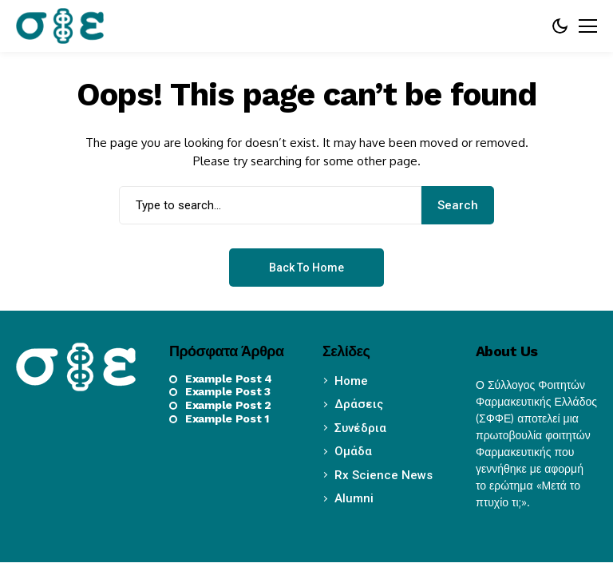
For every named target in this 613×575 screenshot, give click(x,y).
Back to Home (306, 267)
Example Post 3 (228, 391)
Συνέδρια (360, 428)
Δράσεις (358, 404)
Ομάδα (353, 451)
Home (351, 381)
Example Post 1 (227, 418)
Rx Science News (383, 475)
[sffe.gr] (60, 25)
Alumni (354, 498)
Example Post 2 (228, 405)
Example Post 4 (228, 378)
